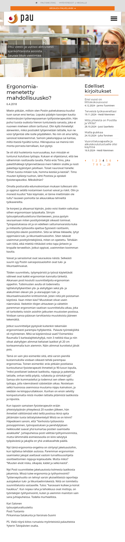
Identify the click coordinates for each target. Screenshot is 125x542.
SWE (47, 2)
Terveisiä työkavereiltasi (100, 111)
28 (108, 164)
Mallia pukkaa (94, 132)
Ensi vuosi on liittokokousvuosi (96, 101)
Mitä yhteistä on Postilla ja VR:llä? (101, 122)
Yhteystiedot (66, 2)
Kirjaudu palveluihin (62, 8)
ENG (53, 2)
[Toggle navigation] (114, 18)
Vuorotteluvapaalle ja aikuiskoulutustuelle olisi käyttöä (101, 144)
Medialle (82, 2)
